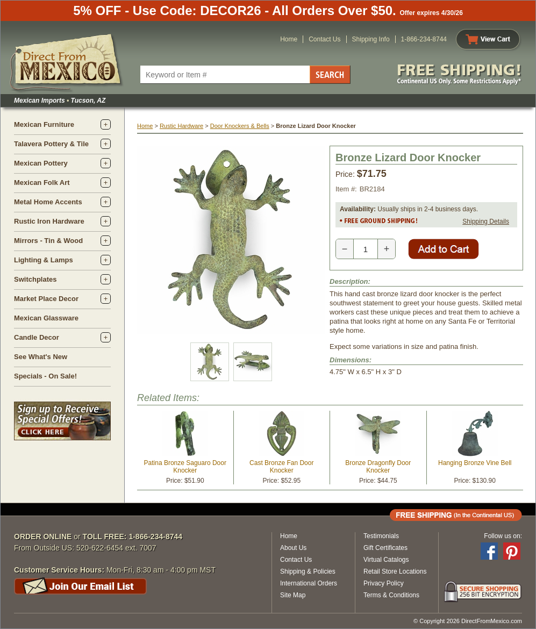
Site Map (292, 595)
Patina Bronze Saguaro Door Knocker (185, 466)
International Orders (308, 583)
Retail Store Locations (394, 571)
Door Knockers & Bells (239, 126)
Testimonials (381, 536)
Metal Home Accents (48, 202)
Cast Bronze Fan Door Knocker (281, 466)
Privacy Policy (383, 583)
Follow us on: (503, 536)
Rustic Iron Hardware (49, 221)
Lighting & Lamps (43, 260)
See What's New (40, 357)
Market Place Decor (46, 299)
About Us (293, 548)
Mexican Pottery (41, 163)
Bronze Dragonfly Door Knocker (378, 466)
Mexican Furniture (44, 124)
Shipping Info (371, 39)
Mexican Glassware (46, 318)
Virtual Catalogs (386, 559)
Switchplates (35, 279)
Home (288, 39)
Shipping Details (485, 221)
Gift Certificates (385, 548)
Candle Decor (36, 337)
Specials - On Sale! (45, 376)
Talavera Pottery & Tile (51, 144)
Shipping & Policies (307, 571)
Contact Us (324, 39)
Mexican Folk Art (42, 182)
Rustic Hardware (181, 126)
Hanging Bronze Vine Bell (475, 463)
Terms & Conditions (391, 595)
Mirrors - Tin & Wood (48, 241)
